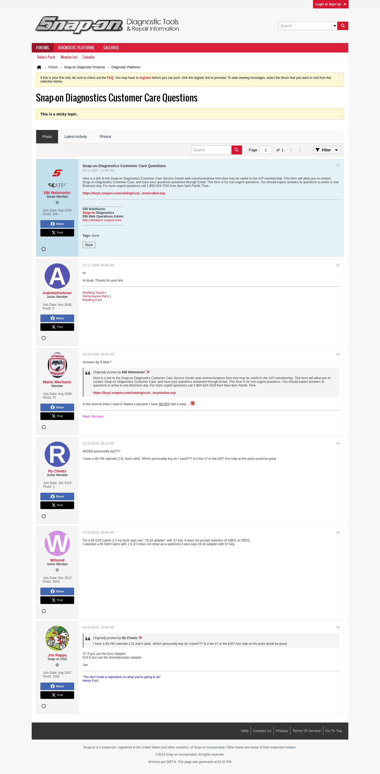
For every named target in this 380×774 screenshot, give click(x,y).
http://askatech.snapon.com (102, 220)
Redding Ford (92, 300)
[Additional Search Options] (335, 26)
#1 (338, 165)
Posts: (47, 214)
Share (57, 224)
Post (57, 233)
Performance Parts (96, 296)
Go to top (333, 731)
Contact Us (262, 731)
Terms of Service (306, 731)
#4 (338, 443)
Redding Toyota (93, 292)
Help (245, 731)
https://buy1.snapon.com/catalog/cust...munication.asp (124, 193)
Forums (42, 48)
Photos (105, 136)
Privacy (282, 731)
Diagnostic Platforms (76, 48)
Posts (47, 136)
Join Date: (50, 210)
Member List (69, 57)
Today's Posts (46, 57)
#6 (338, 627)
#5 (338, 532)
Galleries (111, 48)
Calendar (88, 57)
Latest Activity (75, 136)
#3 (338, 354)
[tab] (47, 137)
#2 (338, 265)
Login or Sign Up (330, 4)
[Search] (307, 26)
